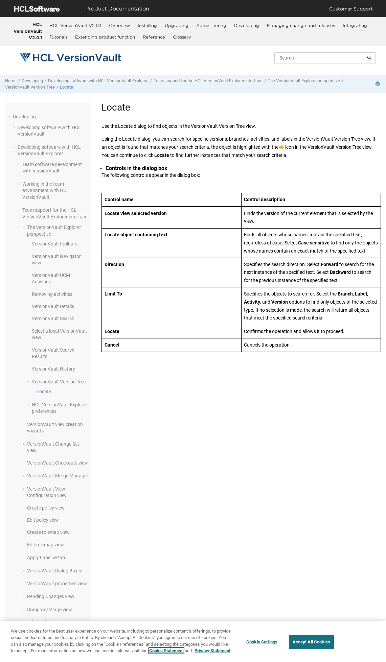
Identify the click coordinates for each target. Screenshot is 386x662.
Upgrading (176, 25)
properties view (57, 583)
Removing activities (52, 294)
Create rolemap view (48, 532)
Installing (147, 25)
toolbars (54, 243)
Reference (154, 36)
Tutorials (58, 36)
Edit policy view (43, 520)
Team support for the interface (208, 80)
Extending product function (105, 36)
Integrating (355, 25)
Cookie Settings (261, 642)
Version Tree (30, 87)
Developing (246, 25)
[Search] (369, 57)
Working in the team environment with (45, 190)
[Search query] (325, 57)
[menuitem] (75, 25)
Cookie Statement (166, 651)
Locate (66, 87)
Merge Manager (57, 475)
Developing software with (98, 80)
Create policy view (46, 508)
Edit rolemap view (45, 544)
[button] (10, 116)
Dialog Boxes (54, 570)
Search (53, 318)
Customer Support (351, 8)
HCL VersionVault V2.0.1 (28, 31)
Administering (211, 25)
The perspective (304, 80)
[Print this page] (378, 84)
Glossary (182, 36)
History (53, 369)
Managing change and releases (301, 25)
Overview (119, 25)
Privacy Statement (212, 651)
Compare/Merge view (49, 609)
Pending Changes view (50, 596)
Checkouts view (57, 463)
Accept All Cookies (311, 642)
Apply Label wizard (47, 557)
